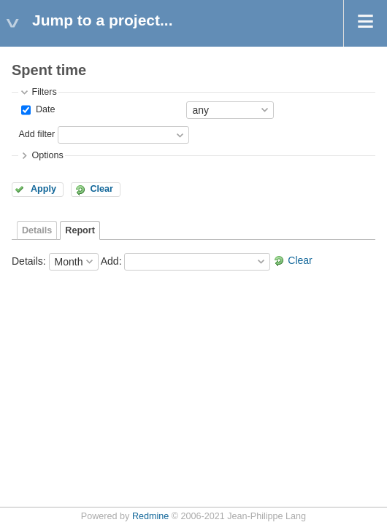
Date (44, 109)
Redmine (150, 516)
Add (110, 260)
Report (80, 230)
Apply (43, 189)
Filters (43, 92)
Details (37, 230)
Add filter (36, 134)
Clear (101, 189)
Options (47, 155)
